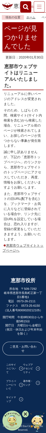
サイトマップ (11, 399)
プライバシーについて (11, 385)
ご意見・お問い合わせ (23, 348)
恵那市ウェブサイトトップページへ (23, 248)
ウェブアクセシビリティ (28, 368)
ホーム (30, 17)
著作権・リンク (28, 383)
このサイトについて (11, 368)
